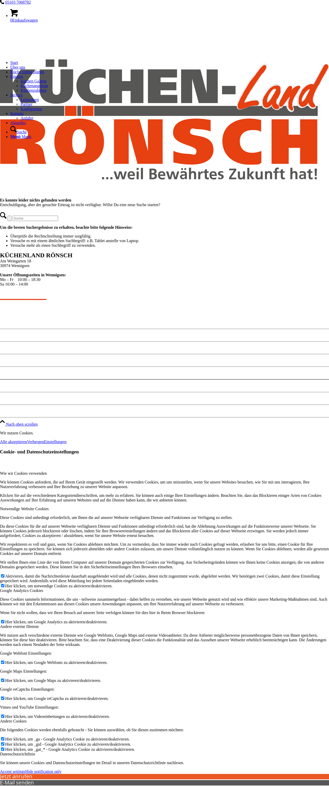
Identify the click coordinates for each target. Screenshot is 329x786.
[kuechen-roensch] (164, 210)
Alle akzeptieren (13, 442)
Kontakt (8, 347)
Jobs (4, 411)
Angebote (9, 335)
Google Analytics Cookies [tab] (21, 590)
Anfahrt (8, 373)
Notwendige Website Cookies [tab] (24, 509)
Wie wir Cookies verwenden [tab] (23, 473)
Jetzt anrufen (16, 776)
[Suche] (18, 132)
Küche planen (14, 360)
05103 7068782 (18, 2)
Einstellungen (55, 442)
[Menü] (20, 136)
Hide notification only (43, 771)
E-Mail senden (17, 782)
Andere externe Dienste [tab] (19, 626)
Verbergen (35, 442)
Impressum (11, 385)
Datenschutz (12, 398)
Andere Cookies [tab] (13, 721)
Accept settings (12, 771)
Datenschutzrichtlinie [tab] (17, 754)
